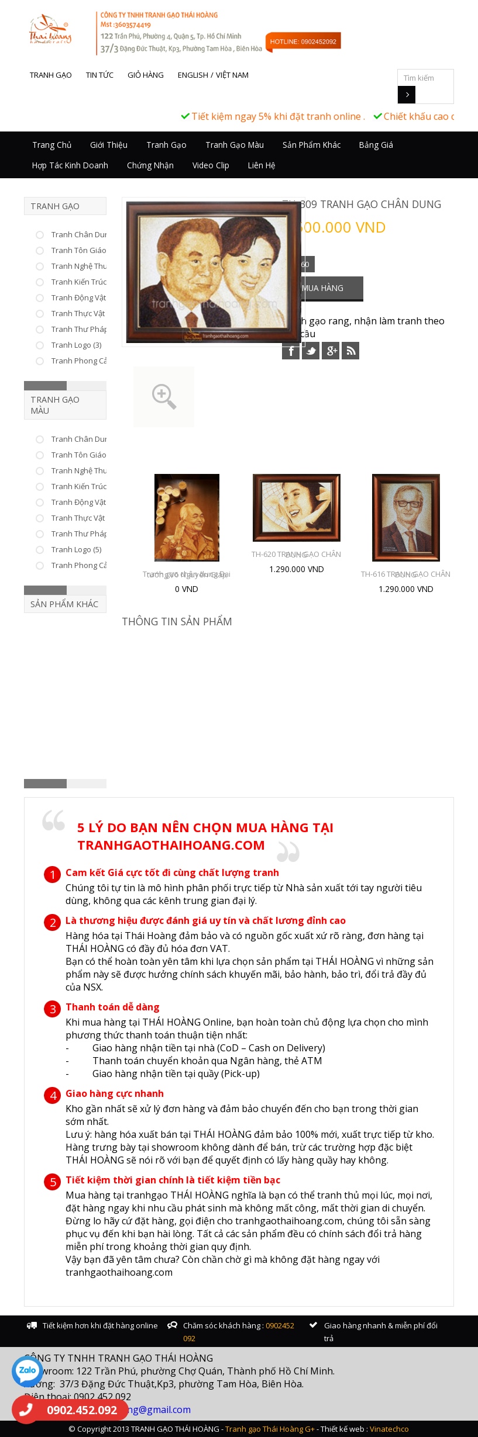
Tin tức (100, 75)
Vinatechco (389, 1429)
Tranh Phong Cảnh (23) (91, 360)
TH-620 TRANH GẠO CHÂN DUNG (296, 554)
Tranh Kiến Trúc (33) (86, 281)
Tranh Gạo (166, 144)
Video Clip (210, 165)
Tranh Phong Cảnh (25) (91, 565)
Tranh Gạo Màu (234, 144)
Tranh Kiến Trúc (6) (83, 486)
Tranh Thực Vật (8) (83, 313)
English (193, 75)
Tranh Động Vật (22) (85, 502)
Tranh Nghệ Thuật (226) (91, 266)
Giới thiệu (109, 144)
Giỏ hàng (146, 75)
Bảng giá (376, 144)
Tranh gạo (51, 75)
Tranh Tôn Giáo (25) (86, 454)
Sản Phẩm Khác (312, 144)
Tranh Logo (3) (76, 345)
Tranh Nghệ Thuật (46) (89, 470)
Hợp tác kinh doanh (70, 165)
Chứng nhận (150, 165)
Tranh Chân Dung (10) (89, 439)
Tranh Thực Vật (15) (85, 518)
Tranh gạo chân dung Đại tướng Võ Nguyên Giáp (187, 574)
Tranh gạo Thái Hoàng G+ (270, 1429)
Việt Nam (232, 75)
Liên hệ (262, 165)
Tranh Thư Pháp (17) (87, 533)
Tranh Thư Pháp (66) (87, 329)
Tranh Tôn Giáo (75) (86, 250)
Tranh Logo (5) (76, 549)
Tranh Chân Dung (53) (89, 234)
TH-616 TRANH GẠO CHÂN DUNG (406, 574)
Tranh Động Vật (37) (85, 297)
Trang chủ (51, 144)
